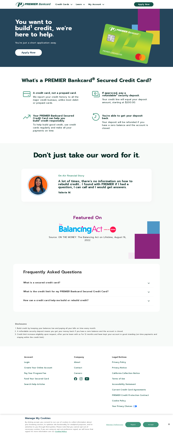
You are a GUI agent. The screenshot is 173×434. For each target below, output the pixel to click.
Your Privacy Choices (122, 406)
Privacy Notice (119, 367)
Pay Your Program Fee (35, 373)
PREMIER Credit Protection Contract (130, 395)
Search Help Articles (34, 384)
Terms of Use (118, 378)
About (77, 362)
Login (27, 362)
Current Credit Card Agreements (129, 389)
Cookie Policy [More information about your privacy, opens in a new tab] (61, 432)
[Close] (169, 425)
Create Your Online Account (38, 367)
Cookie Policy (119, 400)
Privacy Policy (119, 362)
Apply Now (143, 4)
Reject (133, 425)
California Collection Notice (126, 373)
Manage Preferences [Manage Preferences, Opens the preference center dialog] (114, 425)
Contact (78, 367)
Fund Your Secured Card (36, 378)
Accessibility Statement (124, 384)
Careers (78, 373)
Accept (151, 425)
